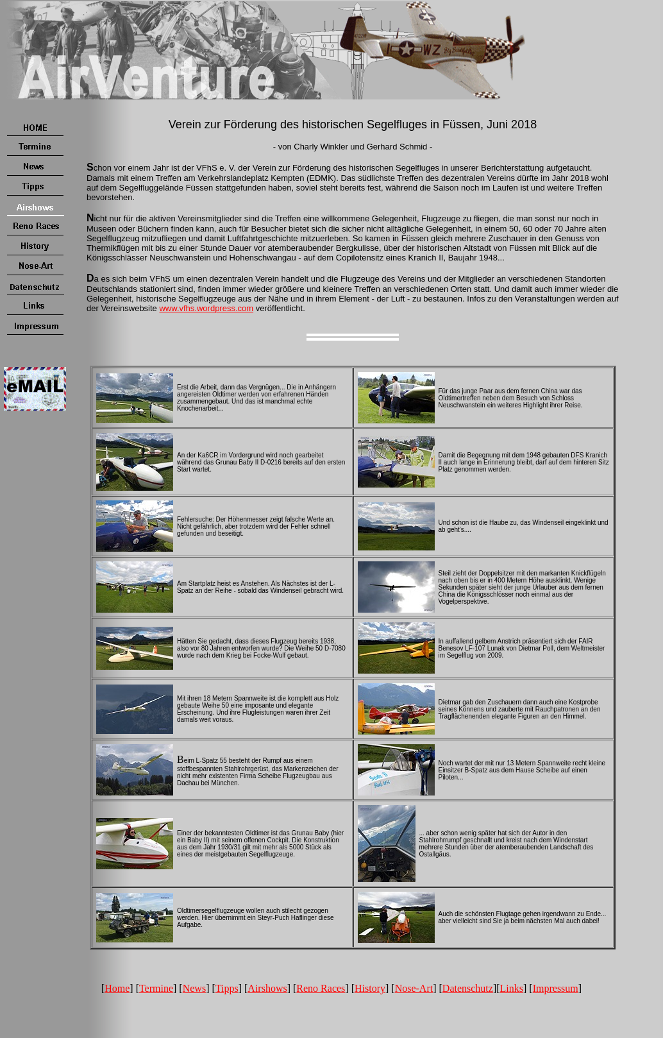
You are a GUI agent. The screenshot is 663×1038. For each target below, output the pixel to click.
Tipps (227, 988)
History (370, 988)
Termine (156, 988)
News (194, 988)
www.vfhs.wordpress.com (206, 308)
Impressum (555, 988)
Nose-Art (414, 988)
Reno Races (320, 988)
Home (117, 988)
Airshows (267, 988)
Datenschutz (467, 988)
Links (511, 988)
